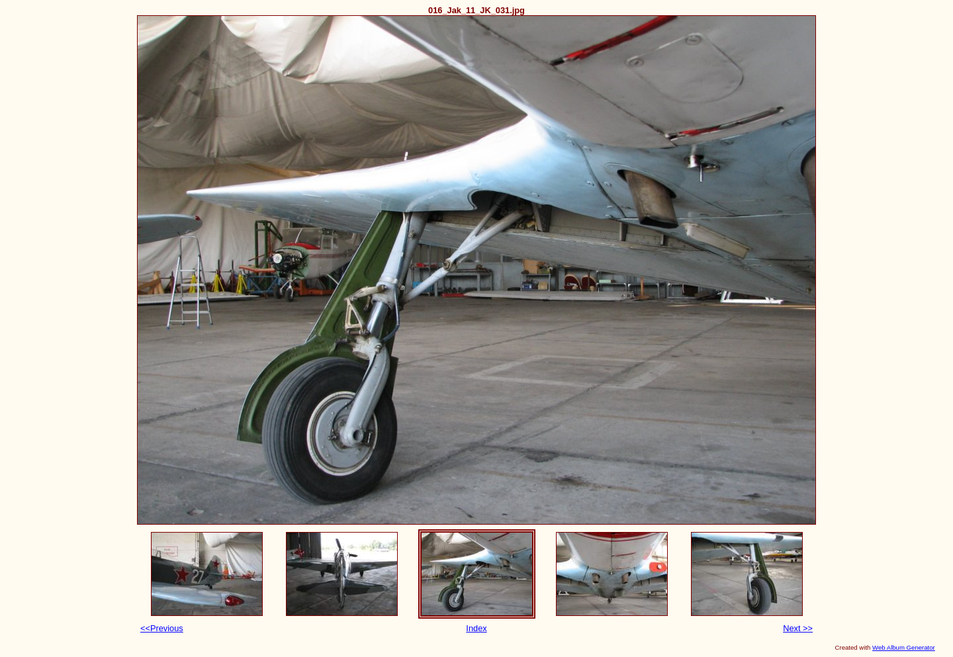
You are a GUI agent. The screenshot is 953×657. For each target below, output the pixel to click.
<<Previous (161, 628)
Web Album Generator (903, 647)
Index (476, 628)
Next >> (798, 628)
